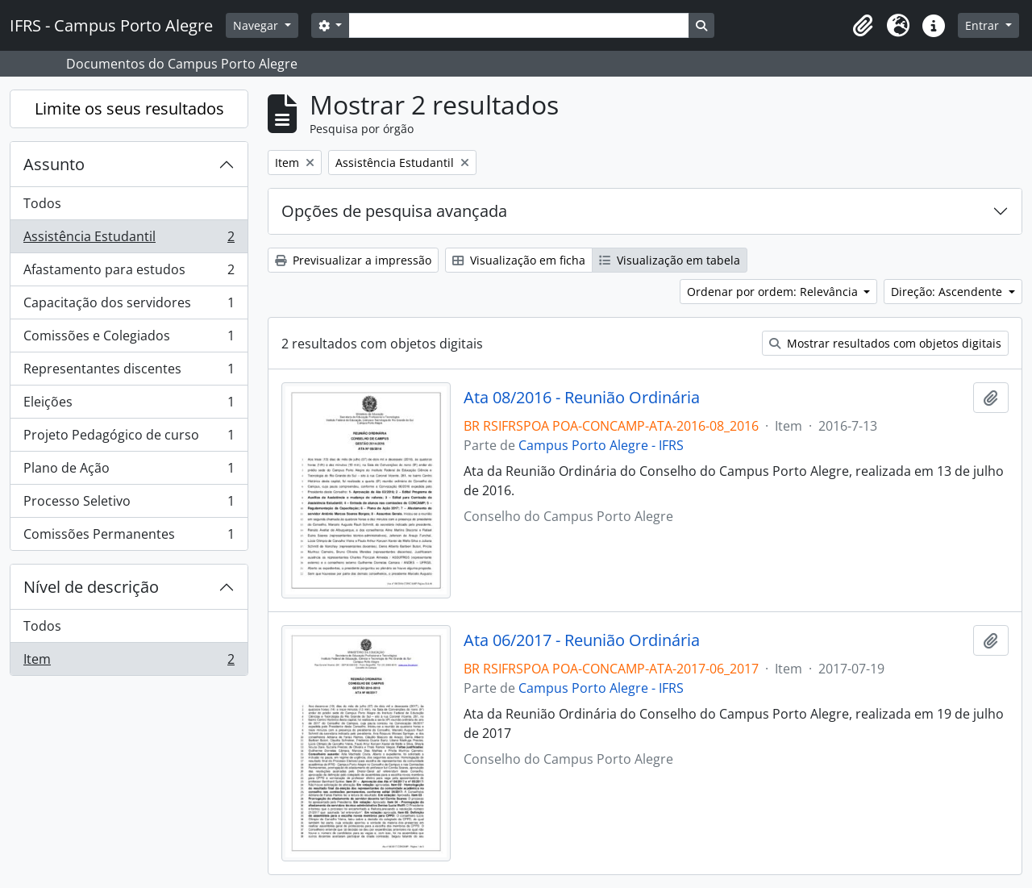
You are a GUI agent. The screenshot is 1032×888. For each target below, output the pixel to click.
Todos (42, 203)
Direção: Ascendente (948, 291)
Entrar (983, 25)
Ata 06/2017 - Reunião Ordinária (582, 640)
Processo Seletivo (129, 504)
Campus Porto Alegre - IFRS (601, 445)
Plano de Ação (129, 471)
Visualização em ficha (518, 260)
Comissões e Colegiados (129, 339)
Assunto (54, 164)
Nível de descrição (91, 587)
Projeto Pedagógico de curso (129, 438)
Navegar (257, 25)
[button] (862, 26)
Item (129, 662)
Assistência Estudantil (129, 240)
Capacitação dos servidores (129, 306)
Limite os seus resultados (129, 108)
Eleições (129, 405)
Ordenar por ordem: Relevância (774, 291)
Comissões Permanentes (129, 537)
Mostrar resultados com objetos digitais (885, 343)
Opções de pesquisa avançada (394, 211)
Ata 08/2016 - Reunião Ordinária (582, 397)
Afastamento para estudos (129, 273)
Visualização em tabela (669, 260)
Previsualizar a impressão (353, 260)
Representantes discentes (129, 372)
